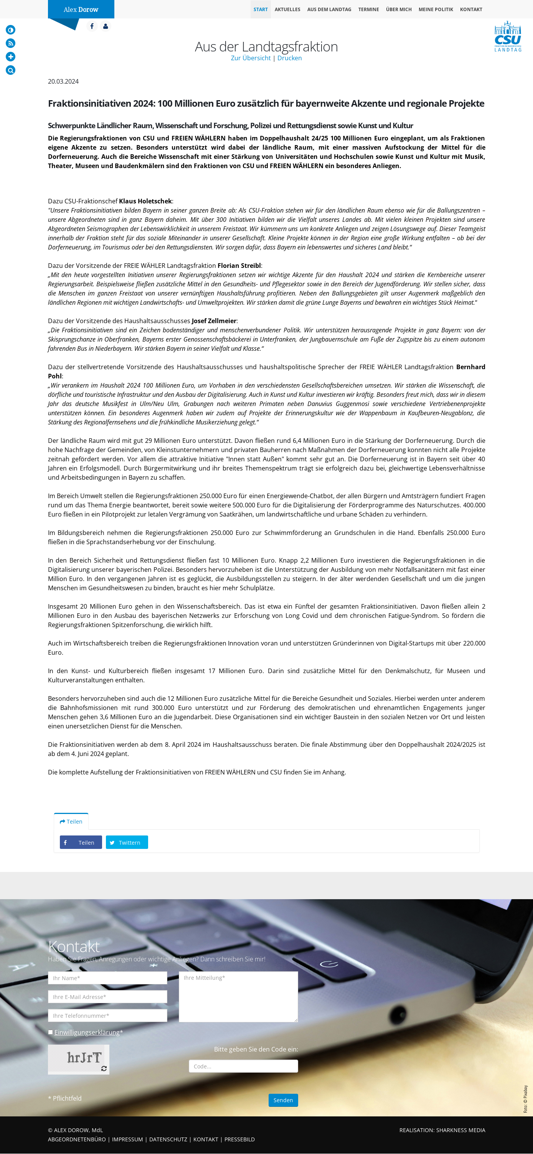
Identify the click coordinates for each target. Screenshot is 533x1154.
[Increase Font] (10, 56)
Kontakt (471, 9)
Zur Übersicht (251, 58)
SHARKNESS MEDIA (460, 1130)
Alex (81, 9)
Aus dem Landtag (329, 9)
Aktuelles (287, 9)
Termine (368, 9)
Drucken (289, 58)
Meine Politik (436, 9)
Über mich (399, 9)
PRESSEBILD (239, 1139)
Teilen (71, 821)
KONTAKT (205, 1139)
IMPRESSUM (127, 1139)
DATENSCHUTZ (168, 1139)
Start (261, 9)
